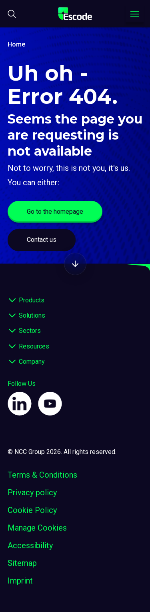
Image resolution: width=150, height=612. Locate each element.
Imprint (20, 581)
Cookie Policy (32, 510)
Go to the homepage (55, 211)
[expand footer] (12, 300)
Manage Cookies (37, 528)
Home (16, 44)
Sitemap (22, 563)
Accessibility (30, 545)
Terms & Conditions (42, 475)
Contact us (41, 239)
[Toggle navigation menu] (135, 14)
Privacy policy (32, 492)
